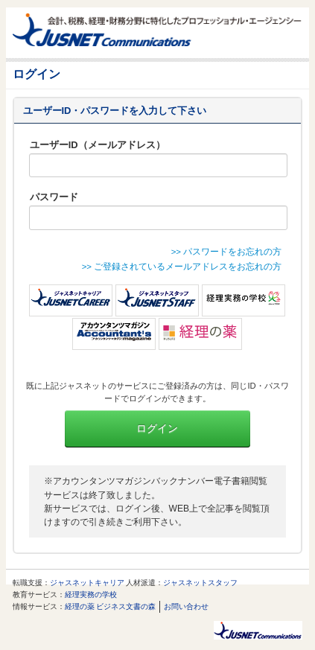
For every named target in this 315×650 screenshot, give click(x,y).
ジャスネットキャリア (87, 583)
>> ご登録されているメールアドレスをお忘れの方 (182, 266)
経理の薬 (80, 606)
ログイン (157, 428)
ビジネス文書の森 (126, 606)
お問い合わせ (186, 606)
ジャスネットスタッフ (200, 583)
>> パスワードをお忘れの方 (226, 251)
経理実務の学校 (91, 594)
